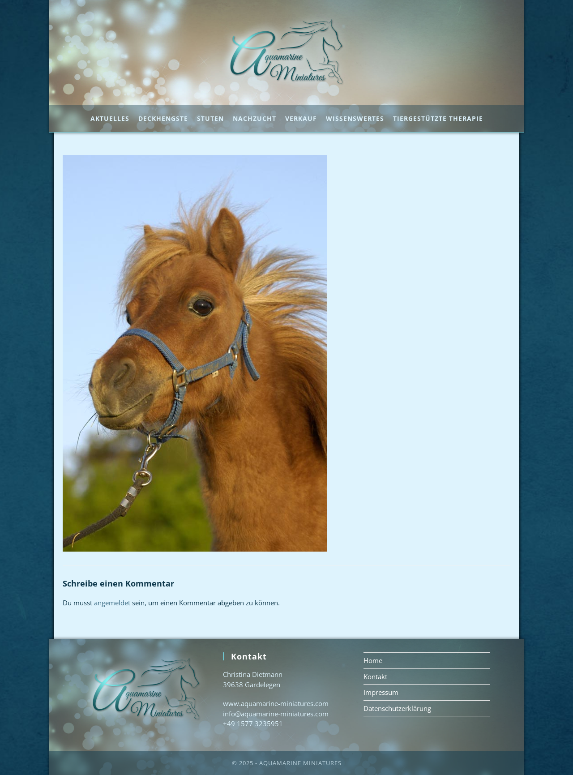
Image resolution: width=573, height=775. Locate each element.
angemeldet (112, 602)
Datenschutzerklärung (397, 708)
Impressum (380, 692)
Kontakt (375, 676)
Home (372, 660)
